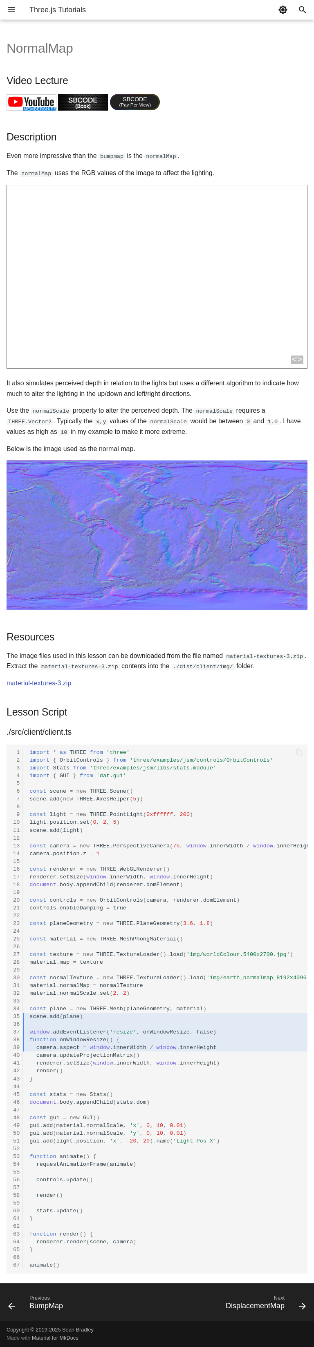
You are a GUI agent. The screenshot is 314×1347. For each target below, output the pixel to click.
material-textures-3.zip (39, 682)
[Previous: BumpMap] (37, 1304)
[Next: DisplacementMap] (264, 1304)
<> (297, 360)
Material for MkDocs (55, 1338)
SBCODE (135, 101)
